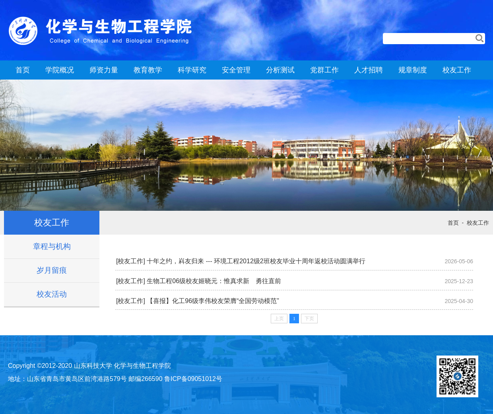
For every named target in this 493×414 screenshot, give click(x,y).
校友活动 (52, 294)
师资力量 (103, 70)
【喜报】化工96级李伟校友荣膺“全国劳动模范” (213, 300)
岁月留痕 (52, 270)
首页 (23, 70)
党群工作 (324, 70)
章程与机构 (52, 246)
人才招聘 (368, 70)
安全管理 (236, 70)
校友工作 (457, 70)
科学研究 (192, 70)
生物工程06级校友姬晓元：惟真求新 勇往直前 (214, 281)
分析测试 (280, 70)
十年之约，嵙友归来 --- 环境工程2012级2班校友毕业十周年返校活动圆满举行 (256, 261)
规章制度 (412, 70)
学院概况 (59, 70)
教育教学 (148, 70)
